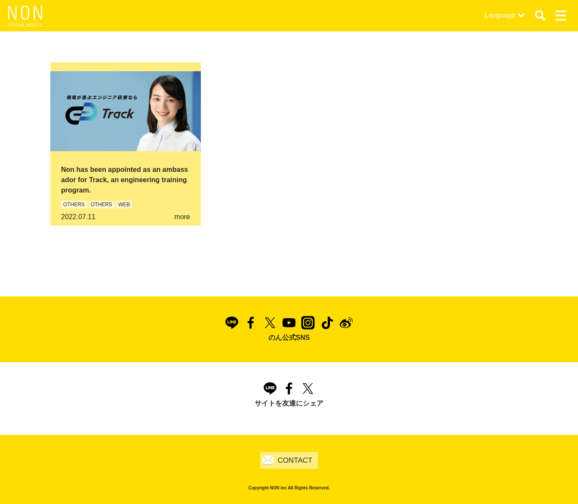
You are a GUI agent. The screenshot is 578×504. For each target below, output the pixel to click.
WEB (124, 205)
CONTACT (295, 460)
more (182, 216)
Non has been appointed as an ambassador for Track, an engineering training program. (124, 180)
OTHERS (74, 205)
